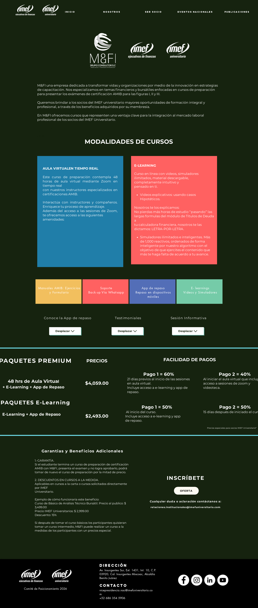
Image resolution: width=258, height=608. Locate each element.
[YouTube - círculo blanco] (222, 580)
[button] (111, 565)
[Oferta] (186, 491)
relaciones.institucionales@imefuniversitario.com (185, 507)
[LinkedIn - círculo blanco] (209, 580)
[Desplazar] (65, 331)
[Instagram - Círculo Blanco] (196, 580)
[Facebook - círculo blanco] (183, 580)
